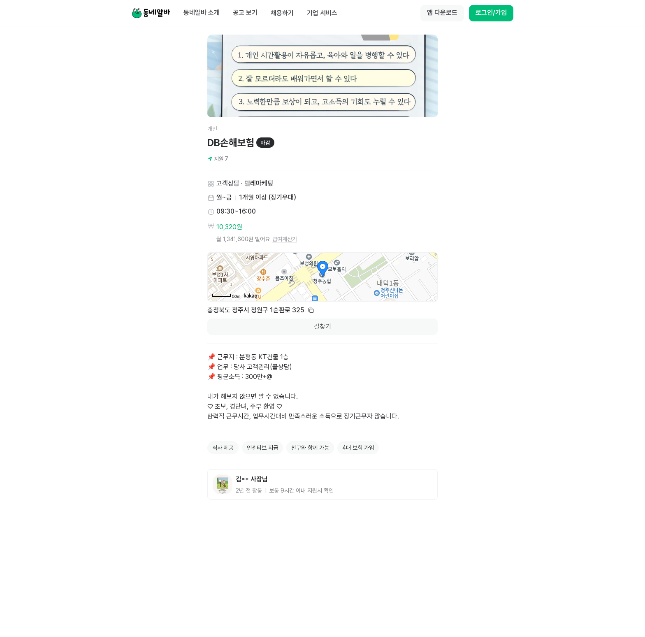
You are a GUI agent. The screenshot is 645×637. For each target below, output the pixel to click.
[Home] (151, 13)
